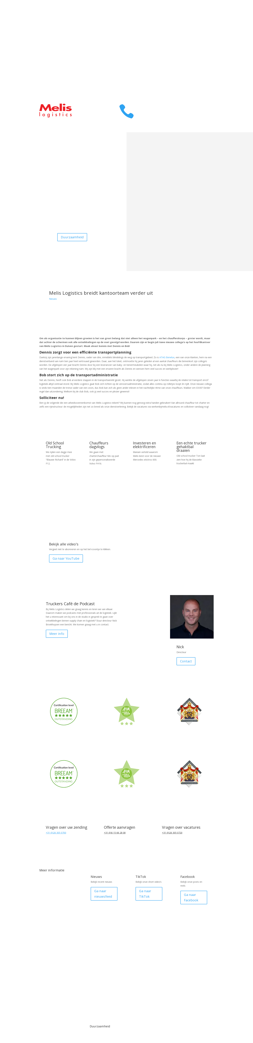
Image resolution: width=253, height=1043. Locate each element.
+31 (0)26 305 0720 (172, 832)
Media (83, 989)
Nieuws (53, 298)
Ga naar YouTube (66, 558)
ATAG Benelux (166, 357)
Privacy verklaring (141, 992)
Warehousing (200, 25)
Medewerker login (170, 992)
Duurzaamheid (72, 237)
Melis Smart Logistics (59, 955)
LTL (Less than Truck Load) (59, 941)
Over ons (203, 33)
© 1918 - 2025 (54, 989)
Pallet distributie (55, 917)
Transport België (56, 880)
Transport (202, 17)
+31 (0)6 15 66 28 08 (115, 832)
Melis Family (201, 41)
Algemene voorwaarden (112, 992)
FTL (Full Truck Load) (58, 928)
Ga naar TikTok (145, 894)
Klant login (202, 65)
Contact (204, 49)
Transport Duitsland (58, 890)
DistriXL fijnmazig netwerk (56, 904)
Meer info (56, 633)
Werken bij (202, 57)
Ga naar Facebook (191, 897)
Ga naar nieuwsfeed (103, 894)
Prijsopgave (201, 73)
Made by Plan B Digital (199, 992)
